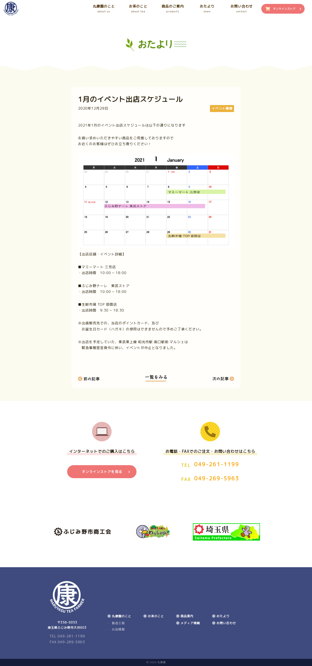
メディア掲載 (190, 623)
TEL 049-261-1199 (67, 636)
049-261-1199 (216, 464)
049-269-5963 (216, 478)
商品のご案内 (172, 9)
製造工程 (118, 623)
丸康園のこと (103, 9)
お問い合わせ (241, 9)
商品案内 (186, 616)
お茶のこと (138, 9)
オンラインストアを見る (102, 471)
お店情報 (118, 629)
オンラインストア (284, 9)
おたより (207, 9)
